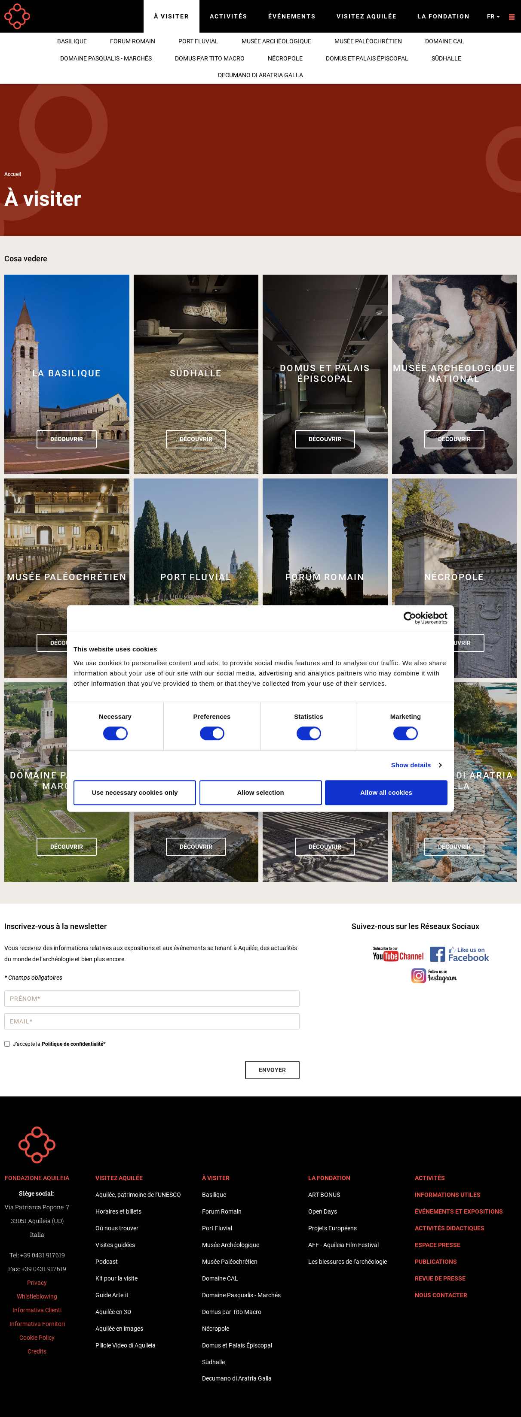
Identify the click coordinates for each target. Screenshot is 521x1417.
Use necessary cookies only (135, 792)
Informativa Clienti (36, 1310)
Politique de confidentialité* (73, 1044)
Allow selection (260, 792)
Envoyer (272, 1069)
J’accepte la (54, 1044)
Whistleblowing (37, 1296)
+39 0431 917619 (42, 1255)
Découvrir (66, 439)
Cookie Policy (37, 1337)
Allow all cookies (386, 792)
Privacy (37, 1282)
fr (493, 16)
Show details (411, 765)
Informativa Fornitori (37, 1323)
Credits (37, 1351)
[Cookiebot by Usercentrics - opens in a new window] (409, 618)
